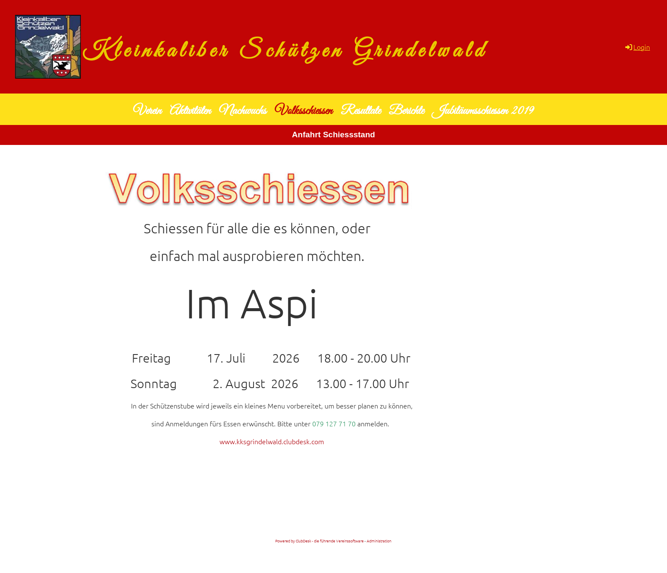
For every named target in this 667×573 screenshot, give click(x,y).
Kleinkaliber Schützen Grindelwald (285, 51)
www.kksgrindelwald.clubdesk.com (271, 441)
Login (637, 46)
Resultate (360, 111)
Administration (379, 540)
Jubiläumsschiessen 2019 (483, 111)
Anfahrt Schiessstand (333, 134)
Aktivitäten (190, 111)
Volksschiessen (303, 111)
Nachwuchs (242, 111)
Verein (147, 111)
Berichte (406, 111)
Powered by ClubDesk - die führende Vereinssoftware (319, 540)
